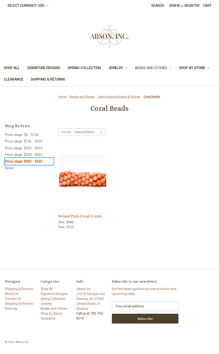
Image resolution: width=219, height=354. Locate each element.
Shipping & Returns (48, 79)
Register (192, 5)
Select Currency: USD (28, 5)
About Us (12, 294)
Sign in (174, 5)
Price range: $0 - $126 (21, 135)
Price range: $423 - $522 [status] (23, 161)
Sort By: (66, 132)
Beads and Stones (153, 68)
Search (157, 5)
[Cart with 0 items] (207, 5)
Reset (9, 168)
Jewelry (118, 68)
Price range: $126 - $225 (23, 141)
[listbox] (89, 132)
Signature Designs (43, 68)
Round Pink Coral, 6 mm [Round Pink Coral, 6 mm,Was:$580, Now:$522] (80, 216)
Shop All (12, 68)
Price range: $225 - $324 (23, 148)
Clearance (13, 79)
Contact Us (13, 299)
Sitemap (11, 308)
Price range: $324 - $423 (23, 155)
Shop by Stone (194, 68)
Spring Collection (84, 68)
